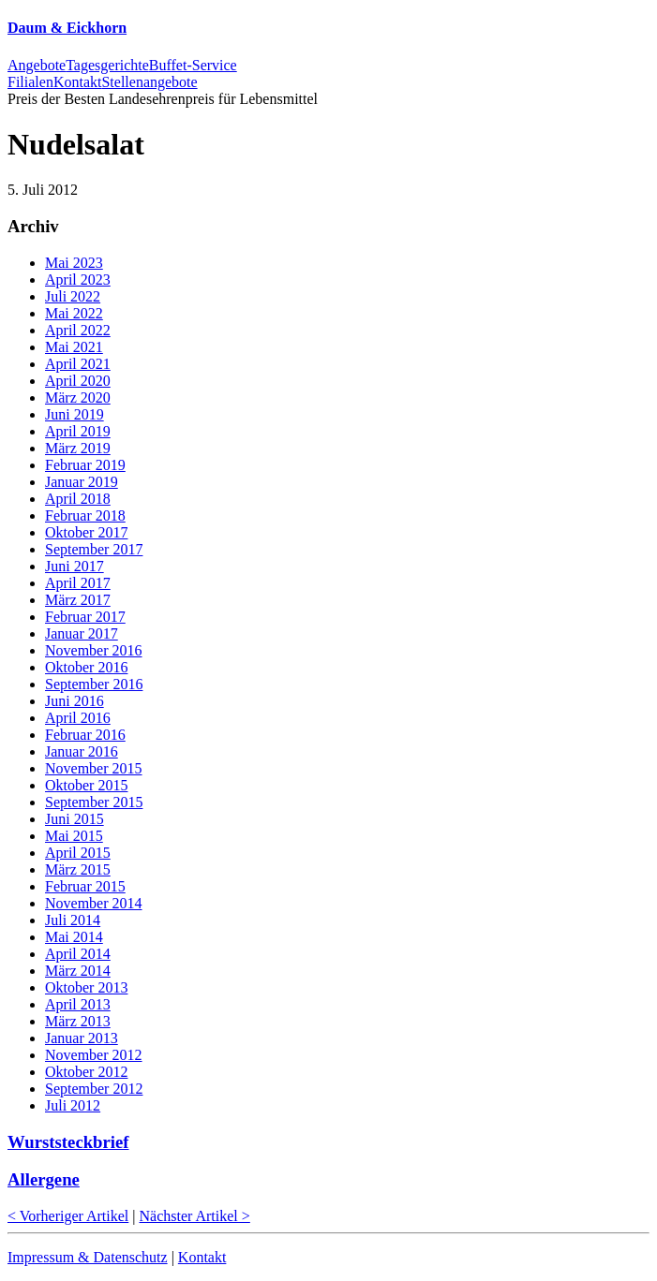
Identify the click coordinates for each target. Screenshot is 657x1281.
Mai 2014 (74, 937)
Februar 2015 (85, 886)
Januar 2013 (81, 1038)
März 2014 (78, 971)
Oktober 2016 (86, 667)
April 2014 (78, 954)
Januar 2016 (81, 751)
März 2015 (78, 869)
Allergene (43, 1179)
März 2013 (78, 1021)
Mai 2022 (74, 313)
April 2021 (78, 364)
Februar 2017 (85, 617)
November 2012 (93, 1055)
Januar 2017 (81, 633)
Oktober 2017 (86, 532)
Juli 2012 (72, 1105)
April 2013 (78, 1004)
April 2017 (78, 583)
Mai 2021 (74, 347)
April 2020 (78, 381)
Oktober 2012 (86, 1072)
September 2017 (93, 549)
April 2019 (78, 431)
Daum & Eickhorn (67, 28)
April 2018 (78, 499)
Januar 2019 (81, 482)
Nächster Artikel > (195, 1216)
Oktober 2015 (86, 785)
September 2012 (93, 1089)
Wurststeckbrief (68, 1142)
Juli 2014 (72, 920)
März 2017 (78, 600)
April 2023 (78, 279)
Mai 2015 (74, 836)
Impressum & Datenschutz (87, 1257)
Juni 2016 (74, 701)
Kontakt (202, 1257)
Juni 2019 (74, 414)
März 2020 (78, 397)
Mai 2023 (74, 263)
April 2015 (78, 853)
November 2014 (93, 903)
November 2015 (93, 768)
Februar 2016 (85, 735)
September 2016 (93, 684)
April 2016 (78, 718)
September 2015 (93, 802)
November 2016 (93, 650)
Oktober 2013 (86, 987)
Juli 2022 (72, 296)
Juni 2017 (74, 566)
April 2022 (78, 330)
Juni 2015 (74, 819)
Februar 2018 (85, 515)
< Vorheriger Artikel (67, 1216)
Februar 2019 (85, 465)
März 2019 (78, 448)
